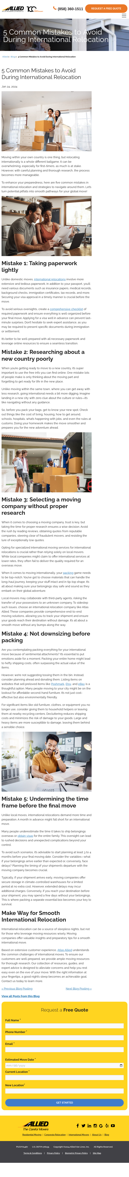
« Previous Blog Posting (17, 988)
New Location (15, 1085)
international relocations (50, 279)
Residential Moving (31, 1134)
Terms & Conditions (32, 1153)
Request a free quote (106, 8)
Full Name (13, 1020)
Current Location (17, 1072)
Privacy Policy (53, 1153)
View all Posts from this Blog (21, 996)
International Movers (79, 1134)
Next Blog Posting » (79, 988)
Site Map (97, 1153)
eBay (81, 684)
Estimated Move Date (20, 1059)
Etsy (68, 684)
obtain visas (25, 835)
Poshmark (57, 684)
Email (10, 1044)
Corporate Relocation (55, 1134)
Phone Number (16, 1032)
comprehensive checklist (66, 309)
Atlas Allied (64, 950)
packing (68, 572)
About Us (97, 1134)
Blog (106, 1134)
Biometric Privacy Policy (76, 1153)
